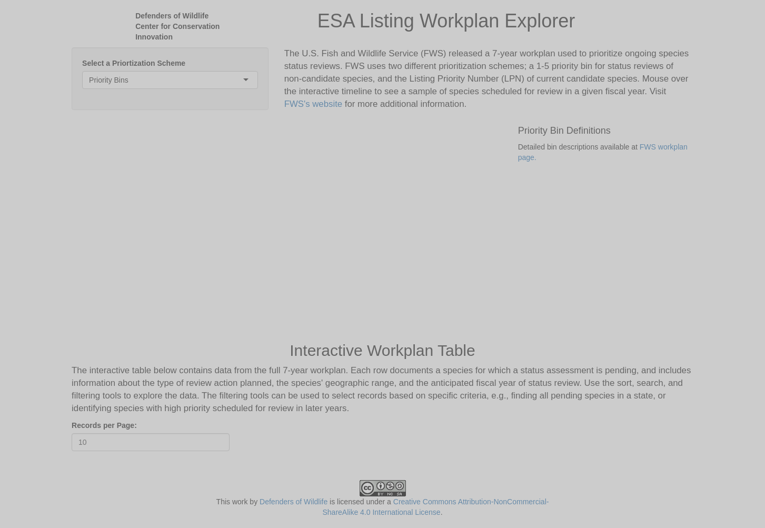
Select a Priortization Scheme (133, 63)
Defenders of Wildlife (293, 501)
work (240, 501)
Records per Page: (104, 425)
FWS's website (313, 104)
